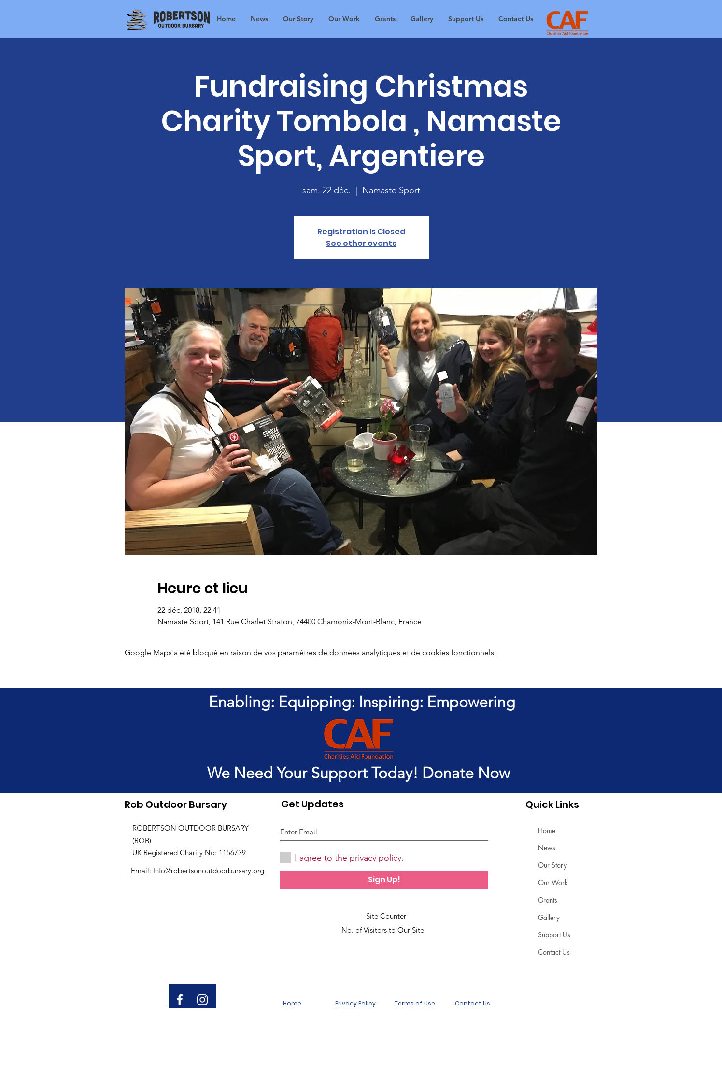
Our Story (552, 865)
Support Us (554, 934)
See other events (361, 243)
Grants (547, 900)
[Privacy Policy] (355, 1003)
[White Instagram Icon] (202, 999)
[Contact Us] (473, 1003)
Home (546, 830)
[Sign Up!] (384, 880)
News (546, 847)
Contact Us (554, 952)
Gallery (549, 917)
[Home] (292, 1003)
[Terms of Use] (415, 1003)
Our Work (553, 882)
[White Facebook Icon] (179, 999)
